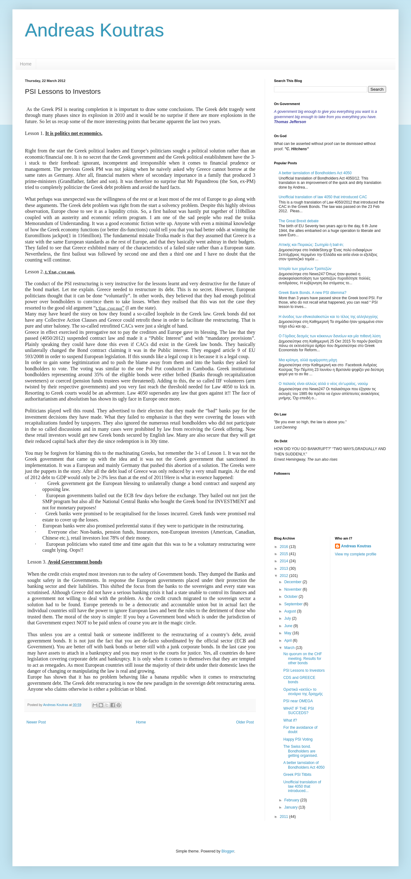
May (288, 633)
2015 (284, 554)
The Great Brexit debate (299, 221)
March (290, 648)
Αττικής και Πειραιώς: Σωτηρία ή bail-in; (311, 245)
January (291, 807)
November (293, 589)
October (291, 596)
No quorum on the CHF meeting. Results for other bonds (302, 658)
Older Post (245, 722)
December (293, 582)
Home (25, 63)
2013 (284, 568)
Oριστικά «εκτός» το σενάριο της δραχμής (303, 691)
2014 (284, 561)
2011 (284, 816)
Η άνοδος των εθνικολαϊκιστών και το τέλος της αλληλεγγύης (328, 317)
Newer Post (36, 722)
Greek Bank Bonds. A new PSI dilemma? (312, 293)
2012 (284, 576)
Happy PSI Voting (298, 739)
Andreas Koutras (94, 30)
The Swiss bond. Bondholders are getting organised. (300, 751)
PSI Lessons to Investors (304, 670)
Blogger (227, 851)
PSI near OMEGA (298, 701)
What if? (290, 720)
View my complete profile (355, 554)
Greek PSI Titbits (297, 774)
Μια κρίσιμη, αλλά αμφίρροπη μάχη (308, 360)
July (288, 618)
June (288, 626)
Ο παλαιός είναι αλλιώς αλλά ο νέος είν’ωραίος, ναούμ (323, 384)
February (292, 800)
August (290, 611)
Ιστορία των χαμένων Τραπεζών (305, 269)
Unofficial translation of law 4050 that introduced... (302, 786)
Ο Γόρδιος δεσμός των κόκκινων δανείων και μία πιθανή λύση (329, 336)
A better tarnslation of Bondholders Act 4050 (315, 173)
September (294, 604)
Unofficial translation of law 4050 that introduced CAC (323, 197)
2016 (284, 547)
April (288, 640)
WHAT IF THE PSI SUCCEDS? (298, 710)
